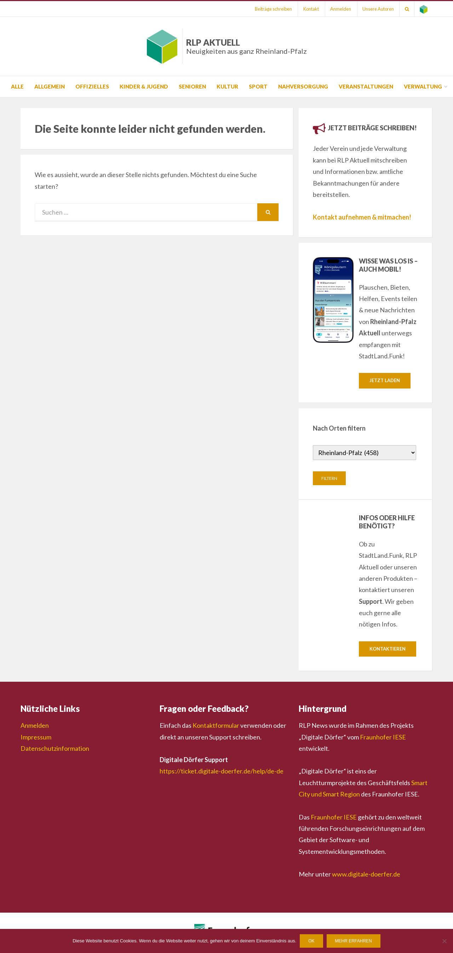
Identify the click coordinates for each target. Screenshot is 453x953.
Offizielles (92, 86)
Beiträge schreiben (272, 9)
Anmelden (339, 9)
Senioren (192, 86)
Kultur (227, 86)
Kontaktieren (387, 649)
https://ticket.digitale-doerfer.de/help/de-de (221, 771)
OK (311, 940)
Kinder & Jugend (144, 86)
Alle (17, 86)
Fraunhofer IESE (383, 737)
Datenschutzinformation (55, 748)
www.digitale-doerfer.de (366, 874)
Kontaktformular (216, 726)
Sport (258, 86)
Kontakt (310, 9)
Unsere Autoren (378, 9)
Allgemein (49, 86)
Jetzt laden (384, 380)
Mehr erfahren (353, 940)
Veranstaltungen (366, 86)
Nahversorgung (303, 86)
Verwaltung (423, 86)
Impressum (36, 737)
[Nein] (444, 941)
